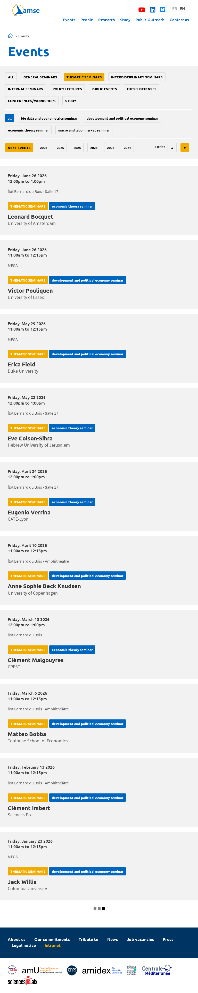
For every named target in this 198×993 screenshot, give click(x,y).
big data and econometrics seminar (49, 118)
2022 (110, 147)
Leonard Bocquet (30, 216)
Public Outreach (150, 19)
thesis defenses (141, 89)
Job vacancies (140, 939)
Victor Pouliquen (30, 290)
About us (17, 939)
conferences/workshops (32, 101)
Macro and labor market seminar (84, 130)
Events (69, 19)
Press (168, 939)
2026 (43, 147)
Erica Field (21, 364)
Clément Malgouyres (36, 659)
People (86, 19)
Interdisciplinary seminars (137, 77)
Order (160, 147)
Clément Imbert (29, 808)
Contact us (179, 19)
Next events (19, 147)
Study (125, 19)
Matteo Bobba (27, 734)
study (70, 101)
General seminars (40, 77)
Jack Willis (22, 881)
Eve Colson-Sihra (30, 438)
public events (104, 89)
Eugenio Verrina (29, 512)
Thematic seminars (84, 77)
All (11, 77)
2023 (93, 147)
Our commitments (52, 939)
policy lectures (67, 89)
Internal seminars (25, 89)
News (112, 939)
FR (174, 8)
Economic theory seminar (28, 130)
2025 (60, 147)
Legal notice (24, 945)
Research (106, 19)
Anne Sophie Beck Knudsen (44, 585)
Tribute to (88, 939)
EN (182, 8)
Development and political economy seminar (122, 118)
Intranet (53, 945)
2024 (77, 147)
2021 (127, 147)
